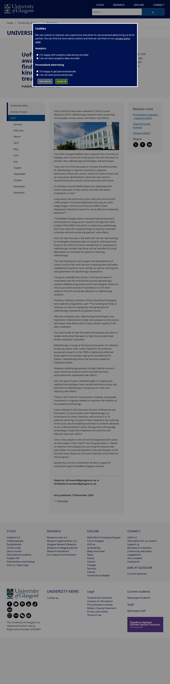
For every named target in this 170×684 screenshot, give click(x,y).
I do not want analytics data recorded (59, 58)
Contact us (52, 597)
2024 (12, 118)
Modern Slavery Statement (101, 608)
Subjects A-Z (13, 537)
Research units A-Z (57, 537)
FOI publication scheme (100, 604)
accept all (61, 81)
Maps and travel (96, 551)
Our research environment (61, 554)
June (16, 155)
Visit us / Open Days (18, 565)
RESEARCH (54, 531)
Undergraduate (15, 540)
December (19, 192)
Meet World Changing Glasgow (104, 537)
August (17, 167)
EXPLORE (93, 531)
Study (100, 4)
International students (19, 554)
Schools (91, 561)
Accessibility (94, 547)
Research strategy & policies (62, 547)
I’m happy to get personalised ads (57, 71)
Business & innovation (139, 547)
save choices (45, 81)
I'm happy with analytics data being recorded (63, 54)
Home (10, 22)
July (16, 161)
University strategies (98, 575)
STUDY (11, 531)
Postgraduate (14, 544)
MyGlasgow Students (138, 597)
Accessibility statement (99, 597)
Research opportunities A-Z (62, 540)
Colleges (91, 565)
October (18, 180)
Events (90, 558)
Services (91, 568)
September (20, 173)
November (19, 186)
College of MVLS (141, 133)
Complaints (133, 561)
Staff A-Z (132, 537)
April (16, 142)
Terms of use (94, 615)
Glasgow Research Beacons (61, 544)
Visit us (91, 544)
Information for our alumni (142, 540)
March (17, 136)
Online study (14, 547)
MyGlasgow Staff (136, 610)
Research (118, 4)
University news (27, 22)
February (18, 130)
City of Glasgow (95, 540)
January (18, 124)
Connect (158, 4)
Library (91, 572)
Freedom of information (100, 601)
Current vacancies (137, 573)
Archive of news (18, 111)
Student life (13, 558)
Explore (139, 4)
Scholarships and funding (20, 561)
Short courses (14, 551)
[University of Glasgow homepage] (19, 8)
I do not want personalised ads (56, 74)
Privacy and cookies (97, 611)
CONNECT (134, 531)
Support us (133, 544)
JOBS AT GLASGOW (139, 568)
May (16, 149)
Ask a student (134, 558)
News (90, 554)
